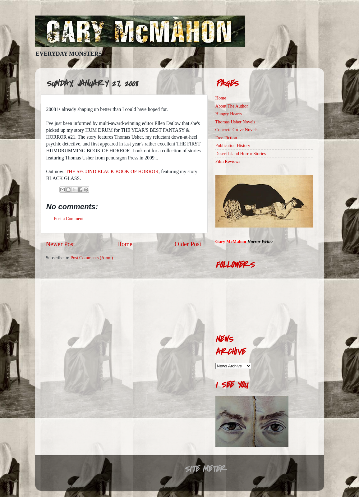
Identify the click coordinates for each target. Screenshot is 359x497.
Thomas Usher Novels (235, 121)
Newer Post (60, 244)
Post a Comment (69, 218)
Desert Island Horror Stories (240, 153)
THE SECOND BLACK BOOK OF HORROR (112, 171)
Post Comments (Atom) (92, 257)
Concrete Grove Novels (236, 129)
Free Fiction (226, 137)
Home (124, 244)
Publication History (232, 145)
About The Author (231, 106)
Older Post (188, 244)
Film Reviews (227, 161)
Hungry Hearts (228, 113)
